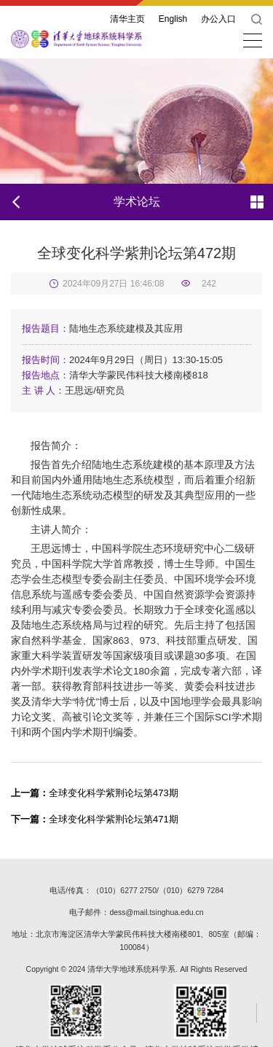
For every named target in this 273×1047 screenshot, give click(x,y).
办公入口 (218, 19)
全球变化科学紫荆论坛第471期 (94, 819)
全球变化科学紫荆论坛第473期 (94, 792)
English (173, 19)
